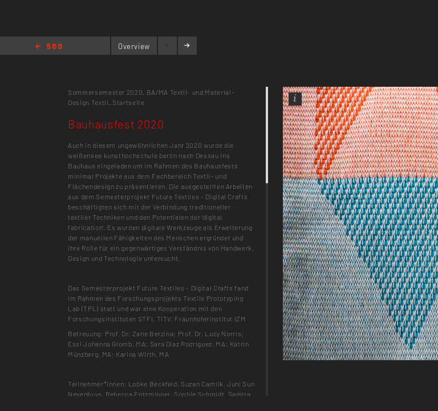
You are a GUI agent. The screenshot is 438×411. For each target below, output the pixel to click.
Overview (134, 46)
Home (48, 47)
